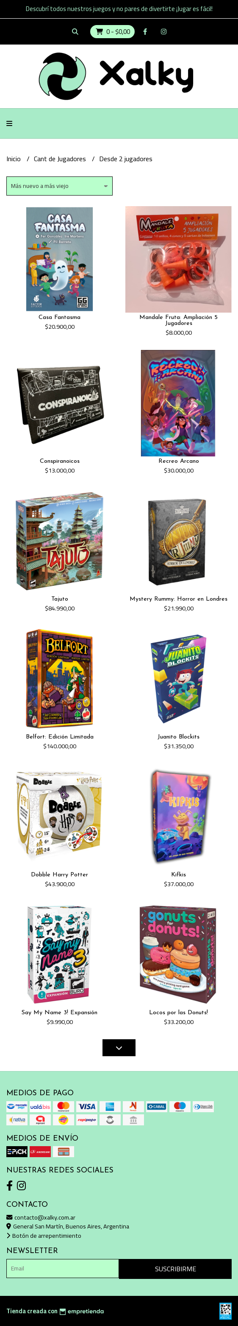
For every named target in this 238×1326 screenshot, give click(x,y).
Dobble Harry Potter (59, 875)
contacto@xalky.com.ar (40, 1217)
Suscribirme (175, 1268)
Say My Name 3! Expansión (59, 1013)
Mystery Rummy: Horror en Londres (178, 599)
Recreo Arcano (178, 461)
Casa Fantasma (59, 317)
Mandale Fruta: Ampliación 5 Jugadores (178, 320)
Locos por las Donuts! (178, 1013)
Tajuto (59, 599)
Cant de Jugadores (61, 158)
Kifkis (178, 875)
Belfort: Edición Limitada (60, 737)
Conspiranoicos (60, 461)
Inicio (14, 158)
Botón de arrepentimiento (43, 1235)
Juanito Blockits (178, 737)
